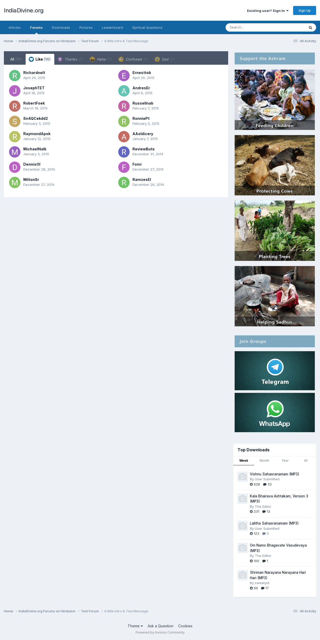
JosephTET (33, 88)
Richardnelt (34, 72)
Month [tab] (264, 460)
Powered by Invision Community (160, 632)
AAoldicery (142, 133)
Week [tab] (243, 460)
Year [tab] (285, 460)
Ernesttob (141, 72)
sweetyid (262, 583)
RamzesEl (141, 179)
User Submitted (267, 479)
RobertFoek (34, 103)
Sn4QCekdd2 (35, 118)
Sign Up (305, 10)
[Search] (251, 27)
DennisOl (31, 164)
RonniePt (141, 118)
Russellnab (142, 103)
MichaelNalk (34, 149)
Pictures (86, 27)
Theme (135, 626)
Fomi (137, 164)
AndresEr (141, 88)
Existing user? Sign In (267, 11)
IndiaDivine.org (24, 10)
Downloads (61, 27)
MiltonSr (31, 179)
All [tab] (16, 59)
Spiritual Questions (147, 27)
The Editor (263, 506)
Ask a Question (160, 626)
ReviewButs (143, 149)
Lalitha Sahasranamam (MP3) (274, 523)
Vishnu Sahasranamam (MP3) (274, 474)
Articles (15, 27)
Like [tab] (39, 59)
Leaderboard (112, 27)
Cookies (185, 626)
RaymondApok (36, 133)
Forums (36, 29)
